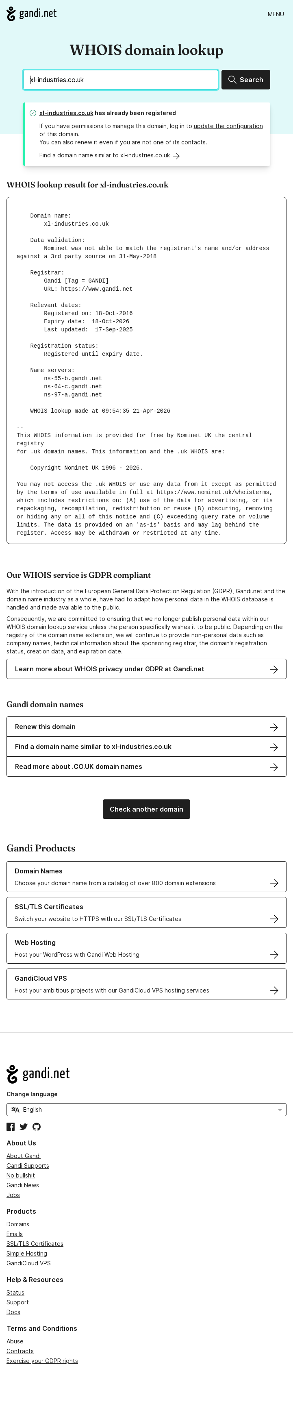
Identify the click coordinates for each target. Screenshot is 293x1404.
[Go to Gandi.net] (31, 14)
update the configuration (228, 125)
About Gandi (24, 1155)
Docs (13, 1311)
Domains (18, 1224)
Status (15, 1292)
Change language (32, 1094)
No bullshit (21, 1175)
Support (18, 1302)
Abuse (15, 1341)
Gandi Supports (28, 1165)
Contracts (20, 1350)
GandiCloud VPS (29, 1263)
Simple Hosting (27, 1253)
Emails (15, 1233)
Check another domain (146, 809)
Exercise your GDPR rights (42, 1360)
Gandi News (23, 1185)
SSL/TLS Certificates (35, 1243)
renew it (86, 142)
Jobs (13, 1194)
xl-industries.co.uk (66, 112)
